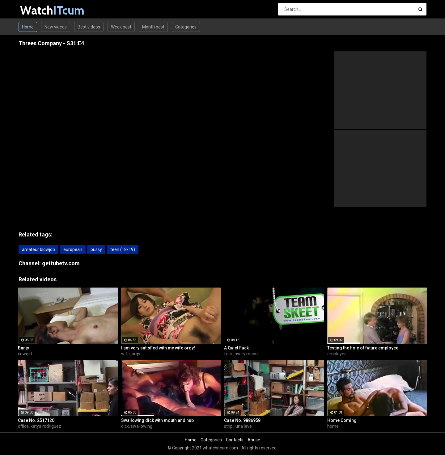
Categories (186, 26)
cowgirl (25, 353)
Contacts (235, 439)
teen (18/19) (122, 249)
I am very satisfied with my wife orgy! (158, 347)
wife (125, 353)
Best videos (89, 26)
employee (337, 353)
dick (125, 426)
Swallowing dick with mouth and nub (157, 420)
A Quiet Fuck (236, 347)
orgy (136, 353)
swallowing (141, 426)
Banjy (23, 347)
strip (228, 426)
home (333, 426)
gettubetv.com (61, 263)
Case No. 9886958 (242, 420)
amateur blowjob (38, 249)
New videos (55, 26)
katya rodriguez (46, 426)
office (23, 426)
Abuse (254, 439)
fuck (228, 353)
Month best (153, 26)
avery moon (246, 353)
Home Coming (342, 420)
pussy (96, 249)
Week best (121, 26)
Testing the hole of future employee (362, 347)
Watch (36, 10)
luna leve (243, 426)
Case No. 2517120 (36, 420)
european (72, 249)
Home (28, 26)
